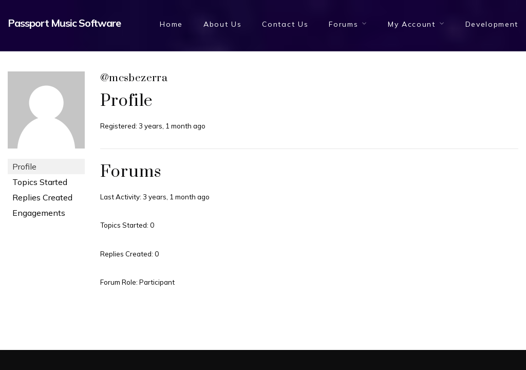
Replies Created (42, 197)
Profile (24, 166)
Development (491, 24)
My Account (412, 24)
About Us (222, 24)
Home (171, 24)
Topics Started (39, 182)
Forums (343, 24)
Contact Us (285, 24)
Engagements (38, 213)
